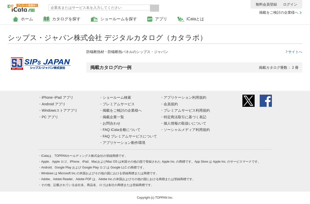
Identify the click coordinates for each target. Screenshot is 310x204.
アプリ (157, 19)
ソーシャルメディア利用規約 (187, 130)
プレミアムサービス (119, 104)
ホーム (23, 19)
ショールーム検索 (117, 97)
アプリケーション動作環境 (124, 143)
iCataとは (190, 19)
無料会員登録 (266, 4)
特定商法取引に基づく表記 (185, 117)
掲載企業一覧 (113, 117)
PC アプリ (50, 117)
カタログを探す (62, 19)
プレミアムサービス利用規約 (187, 110)
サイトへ (295, 52)
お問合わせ (111, 123)
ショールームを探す (114, 19)
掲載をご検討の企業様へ (278, 12)
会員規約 (171, 104)
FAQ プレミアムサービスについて (130, 136)
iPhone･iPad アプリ (57, 97)
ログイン (290, 4)
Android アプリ (54, 104)
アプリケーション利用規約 (185, 97)
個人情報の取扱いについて (185, 123)
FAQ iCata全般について (122, 130)
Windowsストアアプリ (60, 110)
